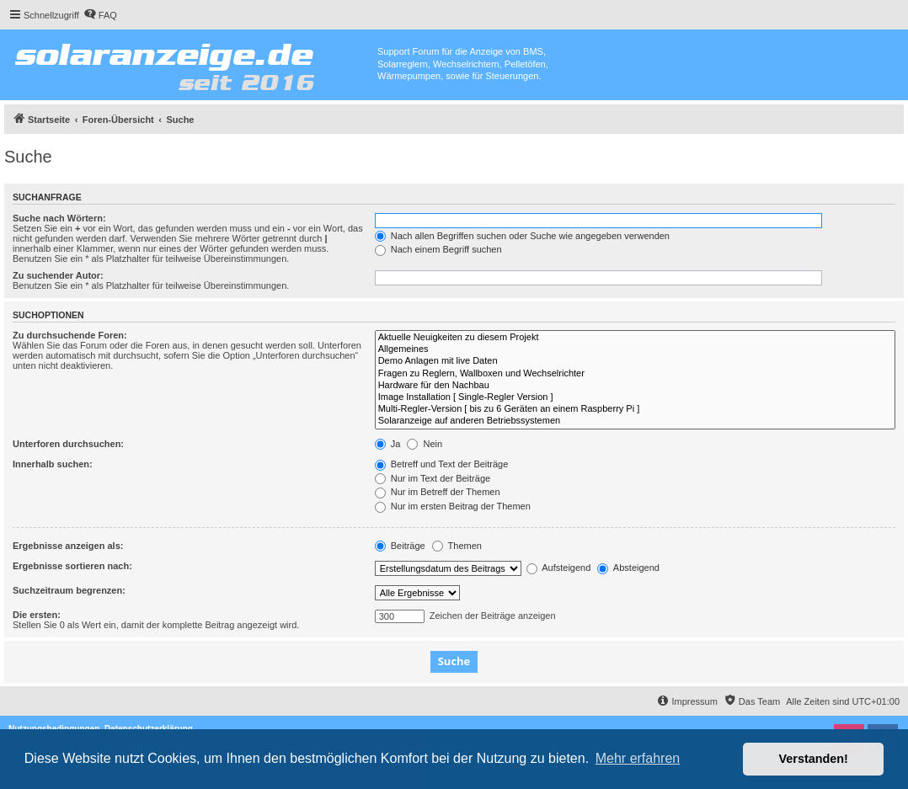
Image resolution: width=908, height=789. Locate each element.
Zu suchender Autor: (58, 275)
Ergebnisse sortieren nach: (72, 566)
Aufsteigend (558, 567)
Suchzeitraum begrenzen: (69, 590)
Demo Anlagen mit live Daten (635, 361)
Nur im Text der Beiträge (432, 478)
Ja (388, 444)
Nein (424, 444)
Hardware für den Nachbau (635, 386)
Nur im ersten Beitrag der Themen (453, 506)
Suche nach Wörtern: (59, 218)
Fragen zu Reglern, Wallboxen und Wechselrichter (635, 374)
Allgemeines (635, 349)
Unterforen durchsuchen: (68, 444)
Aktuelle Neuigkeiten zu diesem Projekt (635, 338)
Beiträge (400, 546)
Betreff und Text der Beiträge (442, 464)
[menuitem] (100, 15)
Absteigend (628, 567)
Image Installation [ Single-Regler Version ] (635, 397)
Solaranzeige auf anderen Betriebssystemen (635, 421)
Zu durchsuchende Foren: (70, 335)
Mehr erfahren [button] (638, 758)
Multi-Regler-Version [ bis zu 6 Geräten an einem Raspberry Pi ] (635, 409)
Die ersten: (37, 615)
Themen (457, 546)
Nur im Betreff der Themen (437, 492)
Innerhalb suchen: (53, 464)
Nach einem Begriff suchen (438, 249)
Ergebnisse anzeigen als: (68, 546)
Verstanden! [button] (813, 758)
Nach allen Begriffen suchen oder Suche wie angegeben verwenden (522, 236)
